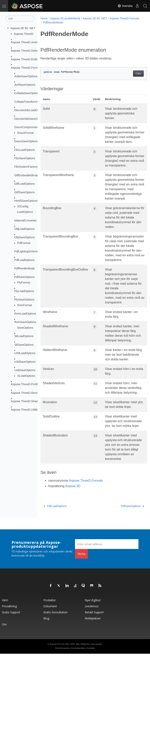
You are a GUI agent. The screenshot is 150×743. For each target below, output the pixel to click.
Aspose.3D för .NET (22, 28)
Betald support (94, 701)
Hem (5, 689)
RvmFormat (24, 305)
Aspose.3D (72, 575)
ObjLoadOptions (24, 228)
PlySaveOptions (24, 299)
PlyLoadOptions (24, 290)
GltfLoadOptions (24, 183)
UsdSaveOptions (24, 370)
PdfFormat (23, 243)
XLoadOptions (26, 375)
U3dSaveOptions (25, 361)
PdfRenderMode (24, 268)
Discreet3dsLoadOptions (29, 110)
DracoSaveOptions (26, 141)
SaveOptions (25, 327)
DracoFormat (25, 132)
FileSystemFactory (26, 166)
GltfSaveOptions (24, 192)
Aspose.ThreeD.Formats (26, 67)
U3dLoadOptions (24, 353)
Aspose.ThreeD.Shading (26, 401)
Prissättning (9, 695)
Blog (46, 707)
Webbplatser (93, 707)
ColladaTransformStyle (28, 101)
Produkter (49, 689)
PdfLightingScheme (26, 251)
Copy (131, 73)
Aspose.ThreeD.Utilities (25, 409)
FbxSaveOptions (24, 158)
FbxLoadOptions (24, 149)
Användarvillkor (78, 737)
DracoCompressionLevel (29, 127)
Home (44, 18)
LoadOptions (25, 211)
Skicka (81, 643)
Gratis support (11, 701)
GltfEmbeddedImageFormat (31, 175)
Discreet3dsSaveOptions (29, 118)
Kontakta (90, 737)
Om (4, 713)
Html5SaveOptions (26, 200)
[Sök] (20, 19)
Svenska (125, 6)
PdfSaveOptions (24, 276)
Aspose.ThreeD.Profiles (26, 384)
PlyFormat (23, 282)
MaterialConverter (25, 220)
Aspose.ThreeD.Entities (25, 59)
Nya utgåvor (93, 689)
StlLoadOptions (23, 336)
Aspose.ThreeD (23, 33)
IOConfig (22, 206)
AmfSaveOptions (24, 84)
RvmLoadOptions (25, 313)
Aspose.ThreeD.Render (25, 392)
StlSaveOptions (24, 344)
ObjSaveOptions (24, 237)
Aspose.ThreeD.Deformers (27, 50)
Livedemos (92, 695)
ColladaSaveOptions (27, 93)
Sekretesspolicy (62, 737)
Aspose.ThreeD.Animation (27, 42)
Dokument (50, 695)
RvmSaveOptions (25, 322)
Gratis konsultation (55, 701)
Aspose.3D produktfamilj (65, 18)
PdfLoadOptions (24, 260)
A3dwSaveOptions (25, 76)
